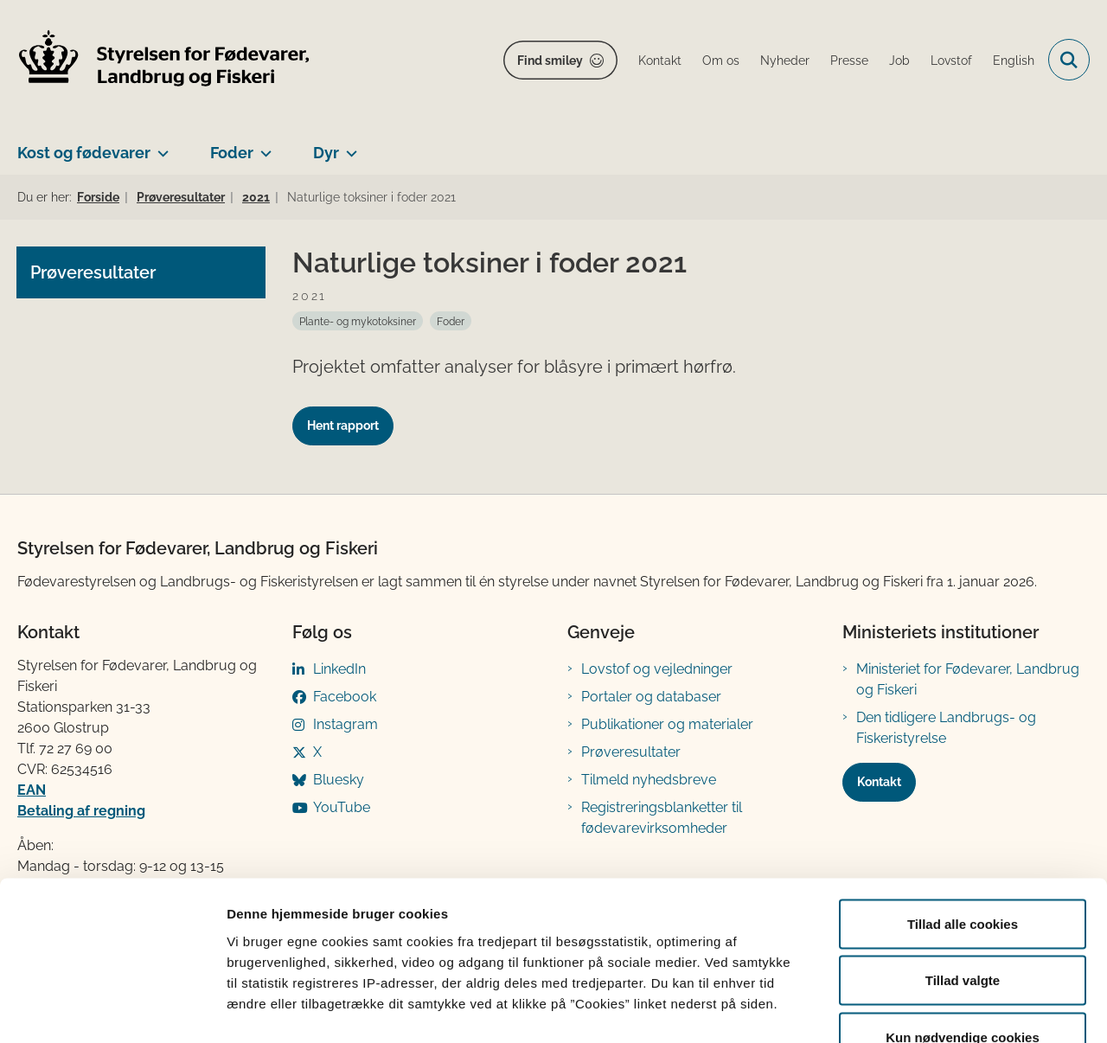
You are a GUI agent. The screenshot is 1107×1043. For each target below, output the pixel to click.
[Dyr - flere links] (348, 146)
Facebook (344, 696)
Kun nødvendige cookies (963, 929)
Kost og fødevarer (83, 153)
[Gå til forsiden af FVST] (164, 60)
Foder (231, 153)
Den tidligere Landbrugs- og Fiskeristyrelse (946, 727)
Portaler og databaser (651, 696)
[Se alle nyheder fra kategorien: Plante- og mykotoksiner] (357, 320)
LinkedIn (339, 669)
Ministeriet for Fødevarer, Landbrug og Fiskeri (967, 679)
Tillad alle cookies (962, 816)
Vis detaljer (899, 1008)
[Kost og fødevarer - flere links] (159, 146)
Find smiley (550, 60)
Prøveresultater (631, 752)
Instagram (345, 724)
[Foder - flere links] (262, 146)
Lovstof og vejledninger (657, 669)
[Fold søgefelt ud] (1069, 59)
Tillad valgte (962, 873)
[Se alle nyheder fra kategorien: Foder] (450, 320)
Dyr (326, 153)
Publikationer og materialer (667, 724)
